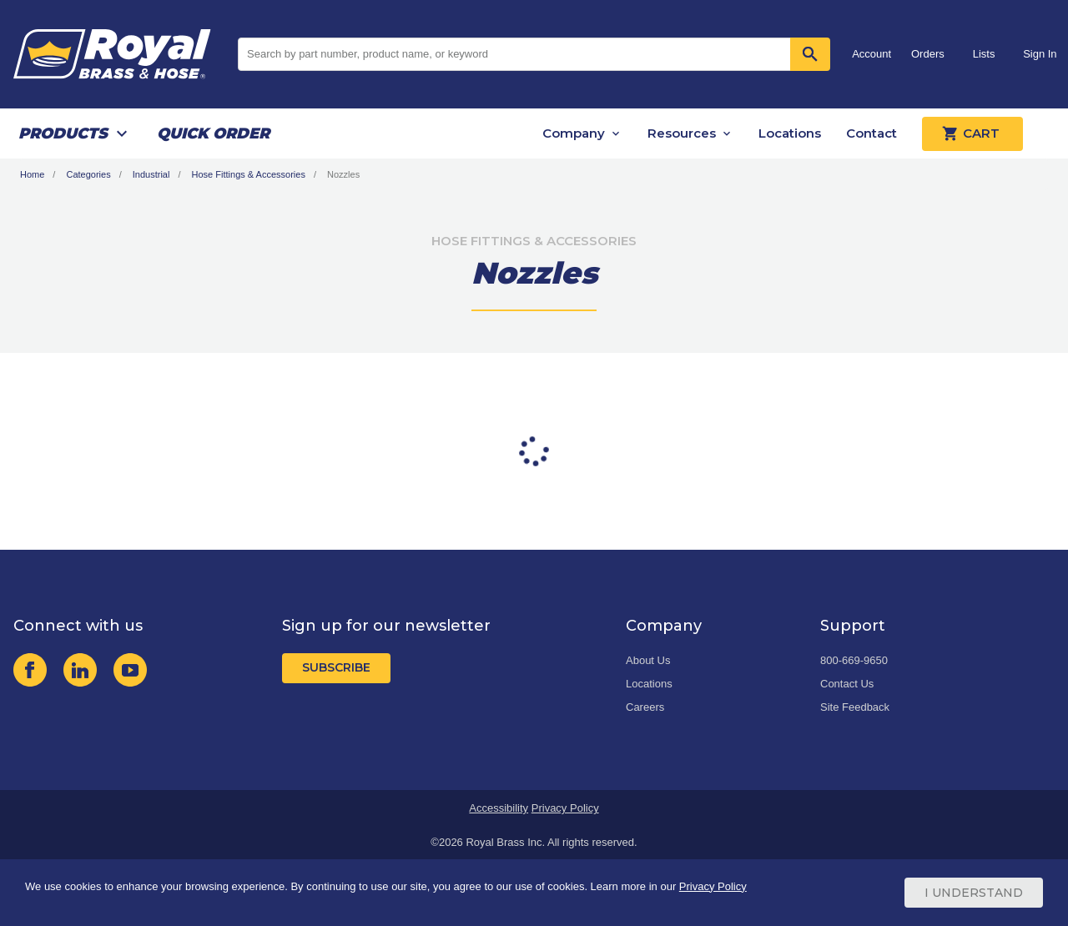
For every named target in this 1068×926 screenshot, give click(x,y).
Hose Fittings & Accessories (248, 174)
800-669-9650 (854, 660)
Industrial (151, 174)
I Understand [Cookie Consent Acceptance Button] (973, 892)
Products (63, 133)
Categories (88, 174)
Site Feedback (854, 707)
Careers (645, 707)
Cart (972, 133)
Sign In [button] (1039, 54)
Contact (871, 133)
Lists (984, 54)
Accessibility (498, 808)
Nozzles (343, 174)
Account (871, 54)
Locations (789, 133)
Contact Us (847, 683)
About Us (648, 660)
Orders (928, 54)
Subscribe (336, 667)
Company (573, 133)
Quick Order (213, 133)
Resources (681, 133)
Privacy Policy (565, 808)
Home (32, 174)
